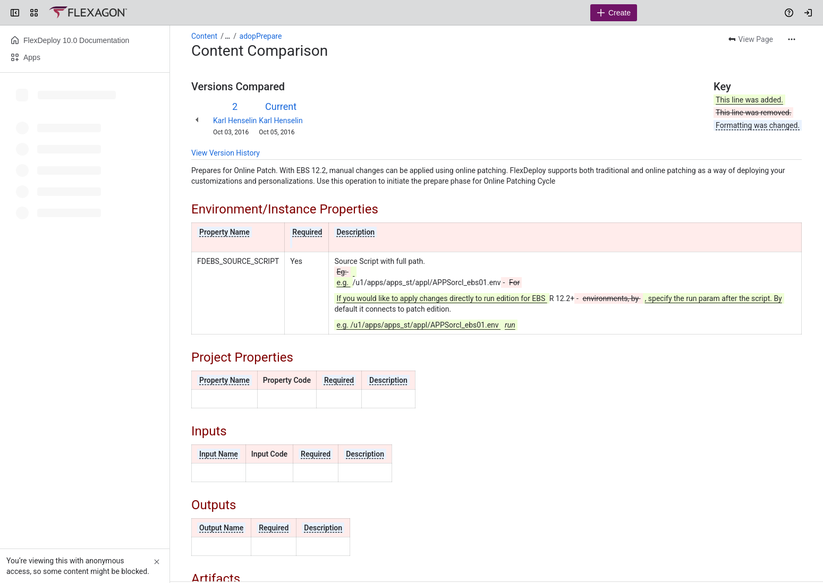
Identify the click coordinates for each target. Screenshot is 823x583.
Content (204, 36)
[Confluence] (88, 12)
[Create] (613, 12)
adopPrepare (261, 36)
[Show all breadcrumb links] (227, 36)
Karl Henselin (235, 120)
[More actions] (792, 39)
